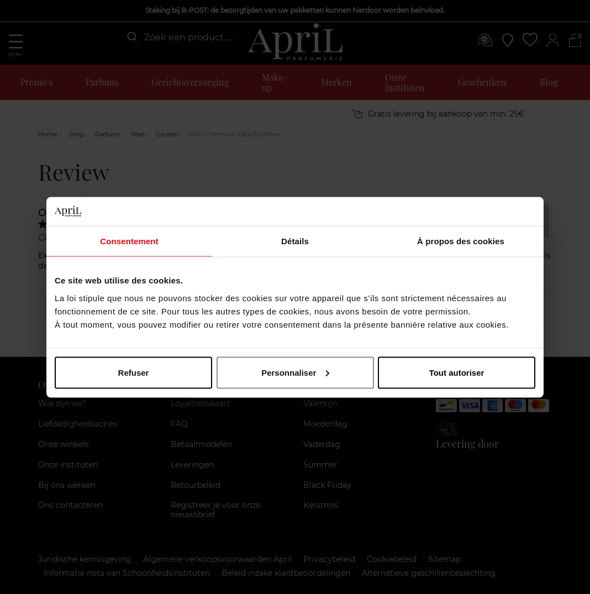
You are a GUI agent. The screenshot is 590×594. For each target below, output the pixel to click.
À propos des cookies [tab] (460, 241)
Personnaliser (295, 372)
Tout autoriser (456, 372)
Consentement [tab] (129, 241)
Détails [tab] (295, 241)
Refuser (133, 372)
